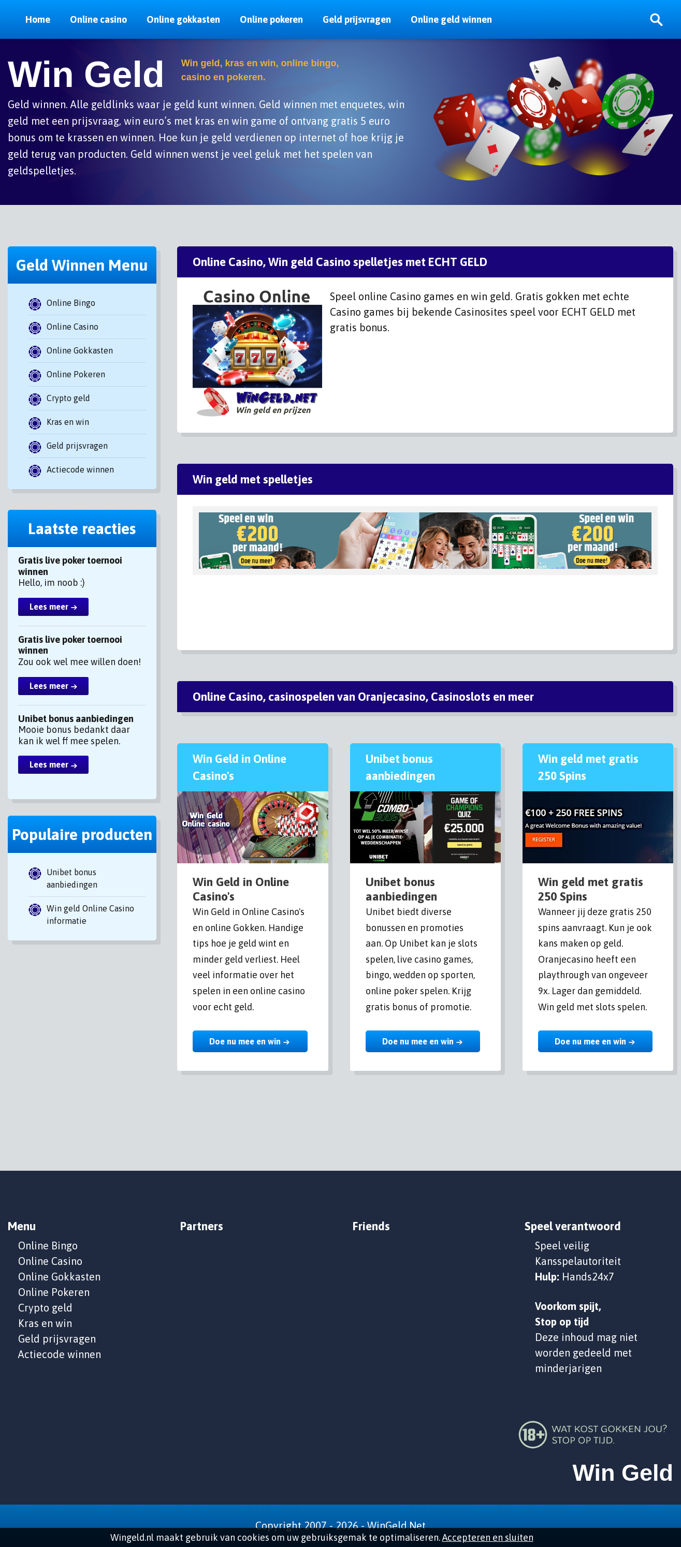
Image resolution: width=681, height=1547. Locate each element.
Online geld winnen (451, 19)
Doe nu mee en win (245, 1041)
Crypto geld (68, 398)
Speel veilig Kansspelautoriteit (578, 1253)
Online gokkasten (183, 19)
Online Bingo (71, 302)
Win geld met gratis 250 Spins (590, 889)
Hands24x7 (588, 1277)
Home (37, 19)
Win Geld (86, 74)
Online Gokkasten (80, 350)
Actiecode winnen (80, 469)
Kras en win (68, 421)
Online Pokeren (76, 374)
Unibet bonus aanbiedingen (72, 878)
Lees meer (49, 606)
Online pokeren (271, 19)
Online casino (98, 19)
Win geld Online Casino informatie (90, 914)
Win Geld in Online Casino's (241, 889)
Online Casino (72, 326)
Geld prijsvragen (357, 19)
